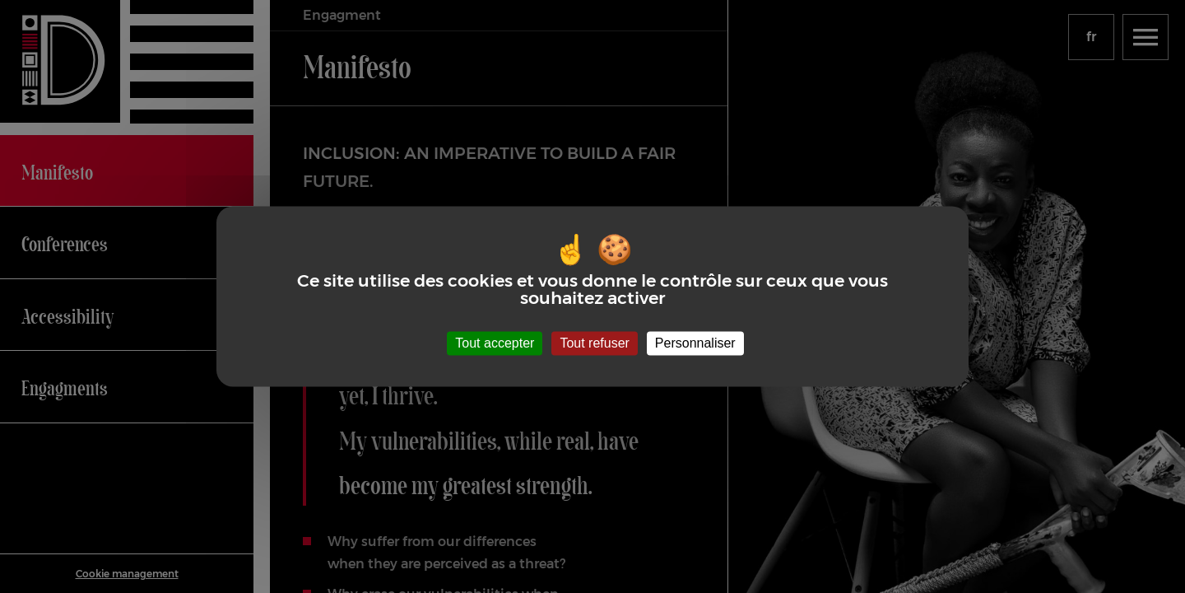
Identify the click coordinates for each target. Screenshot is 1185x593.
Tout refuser (594, 343)
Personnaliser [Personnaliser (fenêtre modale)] (695, 343)
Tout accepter (494, 343)
